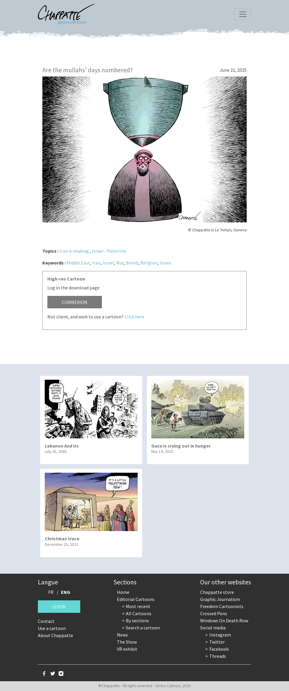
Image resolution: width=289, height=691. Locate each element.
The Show (127, 642)
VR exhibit (127, 649)
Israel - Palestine (109, 251)
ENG (65, 592)
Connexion (74, 302)
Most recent (138, 606)
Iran (96, 263)
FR (51, 592)
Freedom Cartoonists (221, 606)
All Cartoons (138, 613)
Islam (165, 263)
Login (59, 607)
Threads (217, 656)
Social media (213, 628)
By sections (137, 620)
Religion (149, 263)
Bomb (132, 263)
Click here (134, 317)
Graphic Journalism (220, 599)
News (122, 635)
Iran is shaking (74, 251)
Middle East (78, 263)
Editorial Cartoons (136, 599)
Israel (108, 263)
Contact (46, 621)
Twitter (217, 642)
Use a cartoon (52, 628)
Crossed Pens (213, 613)
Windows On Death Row (224, 620)
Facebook (219, 649)
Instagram (220, 635)
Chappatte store (217, 592)
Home (123, 592)
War (120, 263)
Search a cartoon (143, 628)
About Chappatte (55, 635)
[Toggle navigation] (243, 14)
